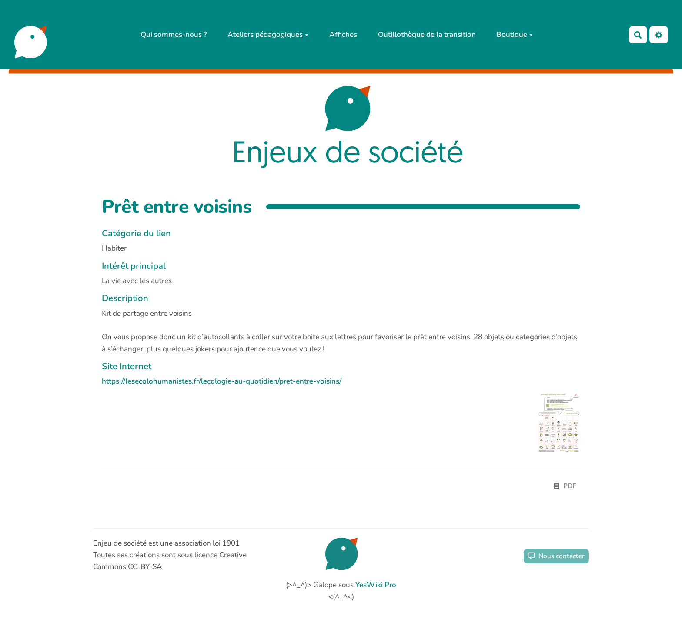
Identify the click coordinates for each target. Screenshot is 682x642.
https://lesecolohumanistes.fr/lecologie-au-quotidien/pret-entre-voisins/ (221, 381)
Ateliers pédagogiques (267, 35)
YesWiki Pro (375, 585)
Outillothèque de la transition (427, 35)
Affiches (343, 35)
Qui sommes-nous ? (173, 35)
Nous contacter (556, 556)
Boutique (514, 35)
